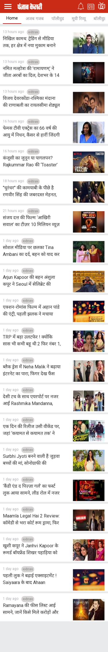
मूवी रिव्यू (79, 18)
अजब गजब (35, 18)
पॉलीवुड (58, 18)
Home (12, 18)
